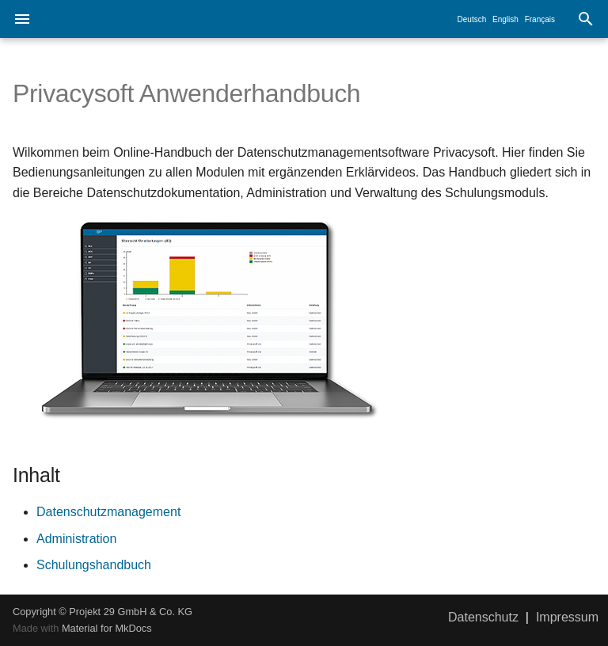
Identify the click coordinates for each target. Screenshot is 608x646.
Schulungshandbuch (93, 565)
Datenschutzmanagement (108, 512)
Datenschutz (483, 617)
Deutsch (472, 19)
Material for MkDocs (107, 628)
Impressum (567, 617)
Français (540, 19)
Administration (76, 538)
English (505, 19)
